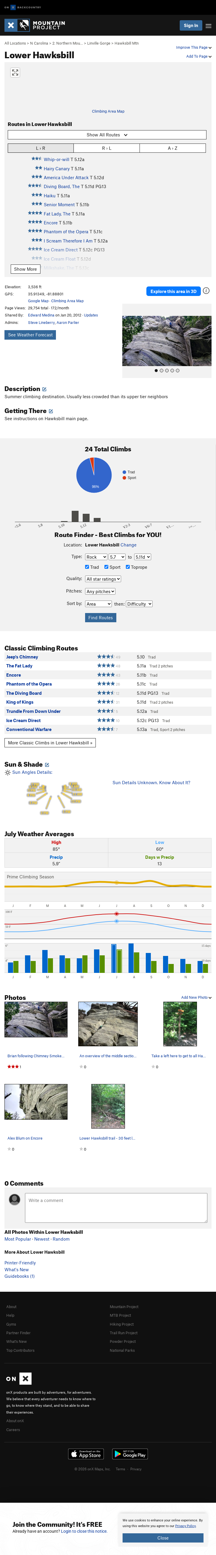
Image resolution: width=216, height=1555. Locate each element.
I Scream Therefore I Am (68, 240)
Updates (91, 315)
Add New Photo (196, 997)
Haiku (50, 195)
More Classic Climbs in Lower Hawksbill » (50, 742)
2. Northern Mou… (67, 43)
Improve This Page (194, 47)
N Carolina (39, 43)
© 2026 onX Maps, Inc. (92, 1469)
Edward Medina (41, 315)
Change (128, 544)
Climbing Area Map (108, 111)
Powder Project (123, 1341)
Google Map (38, 300)
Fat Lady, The (57, 213)
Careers (13, 1429)
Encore (51, 222)
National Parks (122, 1350)
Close (163, 1537)
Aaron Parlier (68, 322)
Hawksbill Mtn (127, 43)
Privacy (136, 1469)
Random (61, 1239)
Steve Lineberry (41, 322)
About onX (15, 1420)
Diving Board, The (62, 186)
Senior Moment (59, 204)
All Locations (15, 43)
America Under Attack (66, 177)
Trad (92, 567)
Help (10, 1315)
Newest (41, 1239)
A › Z (172, 148)
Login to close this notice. (84, 1531)
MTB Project (120, 1315)
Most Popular (17, 1239)
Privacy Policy (185, 1526)
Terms (120, 1469)
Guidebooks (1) (19, 1276)
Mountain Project (124, 1306)
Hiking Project (122, 1324)
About (11, 1306)
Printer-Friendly (20, 1262)
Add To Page (199, 56)
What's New (16, 1269)
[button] (128, 341)
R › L (106, 148)
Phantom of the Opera (66, 231)
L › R (40, 148)
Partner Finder (18, 1332)
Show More (25, 269)
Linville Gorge (98, 43)
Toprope (136, 567)
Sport (112, 567)
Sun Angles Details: (54, 793)
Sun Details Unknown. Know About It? (151, 782)
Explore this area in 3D (174, 291)
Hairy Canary (57, 168)
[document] (163, 1530)
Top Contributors (20, 1350)
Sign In (191, 25)
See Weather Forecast (30, 334)
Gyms (11, 1324)
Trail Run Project (123, 1332)
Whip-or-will (56, 159)
